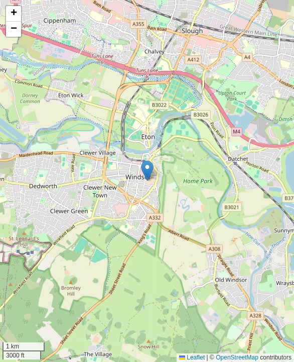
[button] (147, 170)
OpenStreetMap (237, 357)
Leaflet (192, 357)
